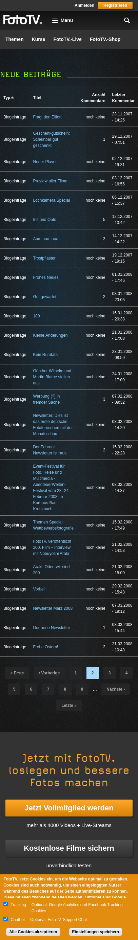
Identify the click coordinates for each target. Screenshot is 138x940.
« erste (17, 673)
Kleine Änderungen (50, 335)
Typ (9, 97)
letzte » (69, 705)
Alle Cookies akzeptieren (33, 932)
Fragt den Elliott (47, 117)
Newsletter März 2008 (53, 608)
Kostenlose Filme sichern (69, 848)
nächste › (115, 689)
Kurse (38, 39)
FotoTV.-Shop (105, 39)
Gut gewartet (44, 296)
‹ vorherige (49, 673)
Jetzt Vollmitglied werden (68, 808)
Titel (37, 97)
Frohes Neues (45, 277)
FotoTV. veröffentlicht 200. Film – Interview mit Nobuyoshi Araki (52, 547)
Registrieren (115, 5)
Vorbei (38, 589)
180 (36, 316)
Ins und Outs (44, 219)
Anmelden (84, 5)
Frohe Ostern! (45, 647)
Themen (14, 39)
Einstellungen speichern (95, 932)
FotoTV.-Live (67, 39)
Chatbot (18, 919)
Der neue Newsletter (51, 627)
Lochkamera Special (51, 200)
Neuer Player (45, 161)
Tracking (18, 904)
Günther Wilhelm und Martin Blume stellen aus (52, 376)
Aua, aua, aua (45, 239)
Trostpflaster (44, 258)
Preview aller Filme (50, 181)
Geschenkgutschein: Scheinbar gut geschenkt (51, 139)
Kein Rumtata (45, 354)
